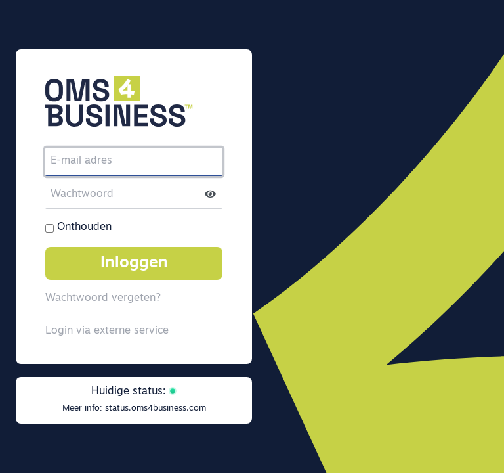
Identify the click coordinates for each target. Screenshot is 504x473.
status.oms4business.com (155, 408)
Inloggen (134, 263)
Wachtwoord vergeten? (103, 298)
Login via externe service (107, 331)
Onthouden (84, 227)
